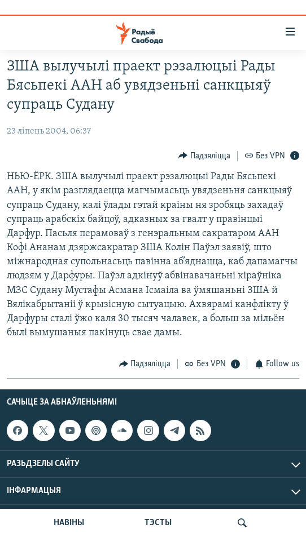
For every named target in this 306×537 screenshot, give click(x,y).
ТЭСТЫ (158, 522)
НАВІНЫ (69, 522)
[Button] (204, 156)
